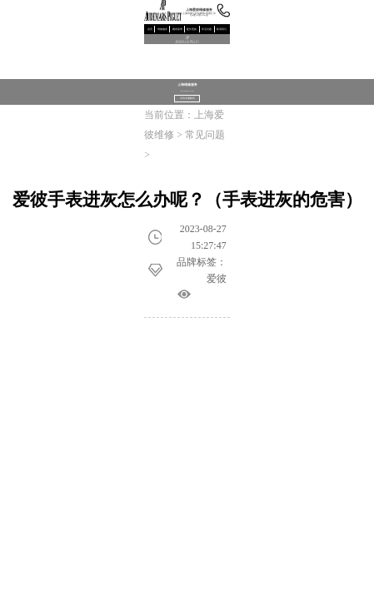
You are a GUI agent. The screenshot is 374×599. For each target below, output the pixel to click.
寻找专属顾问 (187, 98)
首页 (149, 29)
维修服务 (162, 29)
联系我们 (222, 29)
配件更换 (192, 29)
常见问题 (207, 29)
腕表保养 (177, 29)
